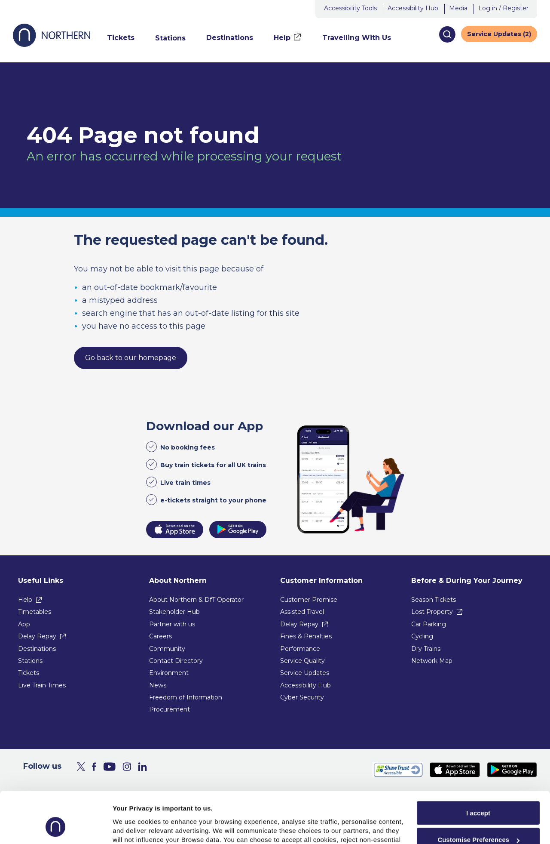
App (24, 624)
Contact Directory (176, 661)
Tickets (28, 673)
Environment (169, 673)
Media (458, 8)
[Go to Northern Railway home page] (51, 44)
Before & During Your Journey (466, 580)
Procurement (169, 709)
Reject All (478, 822)
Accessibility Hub (413, 8)
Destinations (37, 649)
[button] (447, 34)
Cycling (422, 636)
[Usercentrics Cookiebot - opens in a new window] (55, 827)
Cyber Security (302, 697)
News (157, 685)
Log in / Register (503, 8)
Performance (300, 649)
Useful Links (40, 580)
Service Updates (304, 673)
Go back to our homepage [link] (130, 358)
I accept (478, 768)
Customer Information (321, 580)
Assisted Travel (302, 612)
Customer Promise (308, 600)
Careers (160, 636)
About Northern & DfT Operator (196, 600)
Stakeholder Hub (174, 612)
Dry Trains (425, 649)
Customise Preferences (478, 795)
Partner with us (172, 624)
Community (167, 649)
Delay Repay (37, 636)
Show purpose (135, 827)
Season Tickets (433, 600)
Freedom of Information (185, 697)
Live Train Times (42, 685)
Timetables (34, 612)
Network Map (431, 661)
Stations (30, 661)
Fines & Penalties (306, 636)
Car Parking (428, 624)
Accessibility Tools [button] (350, 8)
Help (25, 600)
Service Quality (302, 661)
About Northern (178, 580)
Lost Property (432, 612)
